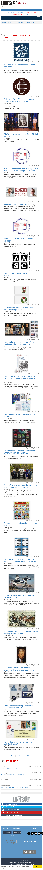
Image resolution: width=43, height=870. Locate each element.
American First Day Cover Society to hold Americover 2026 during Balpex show (21, 169)
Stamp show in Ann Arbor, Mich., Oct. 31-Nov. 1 (21, 274)
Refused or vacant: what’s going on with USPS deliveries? (20, 743)
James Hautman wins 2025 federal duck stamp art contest (20, 596)
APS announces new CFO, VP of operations (12, 774)
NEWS (10, 22)
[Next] (31, 756)
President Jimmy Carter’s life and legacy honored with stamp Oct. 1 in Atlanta (21, 669)
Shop (10, 862)
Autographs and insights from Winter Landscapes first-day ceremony (19, 343)
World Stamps (5, 766)
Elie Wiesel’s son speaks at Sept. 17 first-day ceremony (21, 135)
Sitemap (31, 862)
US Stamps (4, 773)
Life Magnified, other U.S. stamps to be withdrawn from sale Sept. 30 (20, 452)
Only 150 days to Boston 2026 (9, 768)
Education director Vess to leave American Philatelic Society (17, 781)
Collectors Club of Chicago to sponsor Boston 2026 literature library (19, 100)
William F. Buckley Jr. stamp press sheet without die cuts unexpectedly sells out (20, 560)
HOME (4, 22)
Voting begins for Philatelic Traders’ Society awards (14, 787)
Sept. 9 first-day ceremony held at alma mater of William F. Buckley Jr (20, 486)
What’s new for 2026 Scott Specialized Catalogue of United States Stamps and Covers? (20, 378)
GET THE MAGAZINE (7, 832)
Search (21, 10)
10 (28, 756)
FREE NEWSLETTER (17, 832)
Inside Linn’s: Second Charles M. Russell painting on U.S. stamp (21, 633)
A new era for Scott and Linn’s (16, 205)
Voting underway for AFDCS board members (18, 240)
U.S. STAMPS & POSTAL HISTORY (24, 22)
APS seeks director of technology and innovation (19, 66)
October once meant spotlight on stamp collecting (20, 524)
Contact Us (16, 862)
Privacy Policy (24, 862)
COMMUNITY (18, 861)
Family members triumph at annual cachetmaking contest (18, 707)
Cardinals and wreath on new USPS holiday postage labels (19, 309)
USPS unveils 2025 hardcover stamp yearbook (19, 416)
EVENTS (25, 861)
